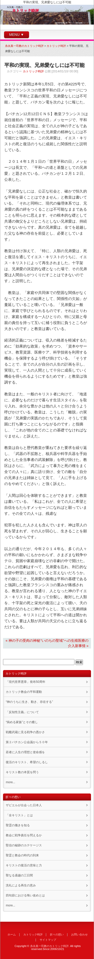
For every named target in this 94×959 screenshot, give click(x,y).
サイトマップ (48, 939)
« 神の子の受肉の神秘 (23, 640)
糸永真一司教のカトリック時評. (49, 945)
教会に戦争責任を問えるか (24, 835)
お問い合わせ (79, 934)
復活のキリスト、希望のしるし (27, 762)
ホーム (12, 934)
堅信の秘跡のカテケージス (24, 845)
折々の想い (57, 934)
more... (10, 782)
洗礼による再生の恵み (21, 885)
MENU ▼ (16, 35)
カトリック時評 (33, 71)
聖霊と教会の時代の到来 (22, 855)
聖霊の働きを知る (18, 825)
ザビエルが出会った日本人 (24, 805)
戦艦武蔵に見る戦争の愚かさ (25, 732)
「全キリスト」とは (19, 815)
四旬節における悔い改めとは (25, 895)
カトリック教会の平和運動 (24, 692)
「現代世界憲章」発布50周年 (25, 682)
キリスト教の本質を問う (22, 772)
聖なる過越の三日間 (19, 875)
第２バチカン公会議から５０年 (27, 742)
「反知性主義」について (22, 712)
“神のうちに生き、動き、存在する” (29, 702)
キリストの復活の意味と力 (24, 865)
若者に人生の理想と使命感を (25, 752)
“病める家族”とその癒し (22, 722)
